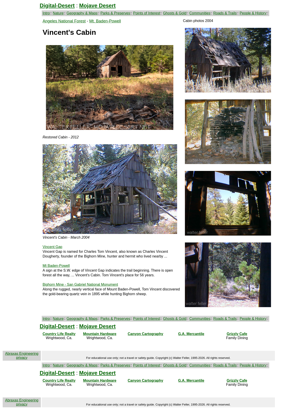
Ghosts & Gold (174, 13)
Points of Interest (146, 13)
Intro (46, 13)
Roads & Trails (225, 13)
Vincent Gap (52, 247)
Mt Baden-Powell (56, 266)
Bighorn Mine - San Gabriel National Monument (80, 284)
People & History (253, 13)
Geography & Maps (82, 13)
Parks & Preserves (115, 13)
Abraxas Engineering (22, 353)
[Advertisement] (22, 86)
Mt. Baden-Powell (105, 21)
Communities (199, 13)
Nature (58, 13)
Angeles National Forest (64, 21)
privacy (22, 358)
